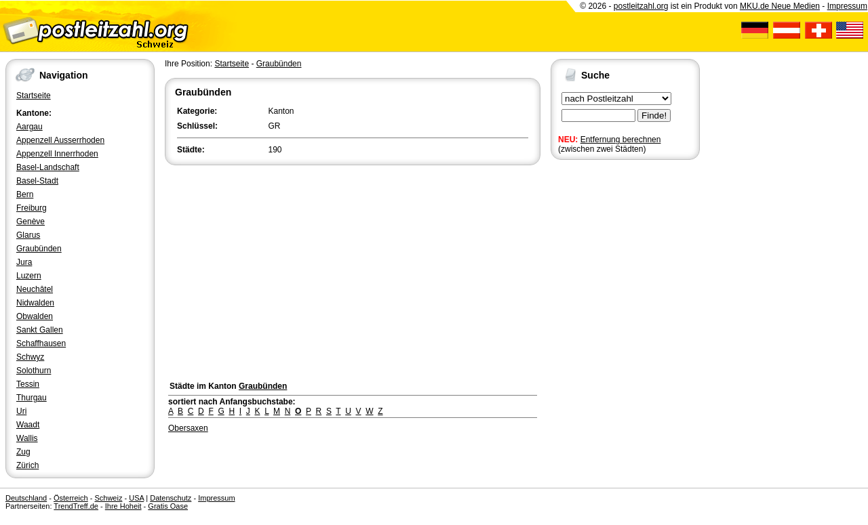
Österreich (71, 498)
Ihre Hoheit (123, 506)
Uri (21, 411)
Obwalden (34, 316)
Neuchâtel (34, 289)
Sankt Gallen (39, 330)
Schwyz (30, 357)
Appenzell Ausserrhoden (60, 140)
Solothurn (33, 370)
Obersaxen (188, 428)
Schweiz (108, 498)
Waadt (27, 424)
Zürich (27, 465)
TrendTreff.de (76, 506)
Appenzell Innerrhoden (57, 154)
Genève (30, 221)
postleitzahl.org (641, 6)
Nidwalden (35, 303)
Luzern (28, 275)
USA (136, 498)
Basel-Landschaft (47, 167)
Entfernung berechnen (620, 139)
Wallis (27, 438)
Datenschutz (170, 498)
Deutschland (26, 498)
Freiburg (31, 208)
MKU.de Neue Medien (780, 6)
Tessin (27, 384)
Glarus (28, 235)
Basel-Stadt (37, 181)
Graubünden (39, 248)
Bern (24, 194)
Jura (24, 262)
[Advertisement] (352, 269)
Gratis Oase (168, 506)
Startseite (33, 95)
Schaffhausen (41, 343)
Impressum (847, 6)
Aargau (29, 126)
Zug (23, 452)
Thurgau (31, 397)
